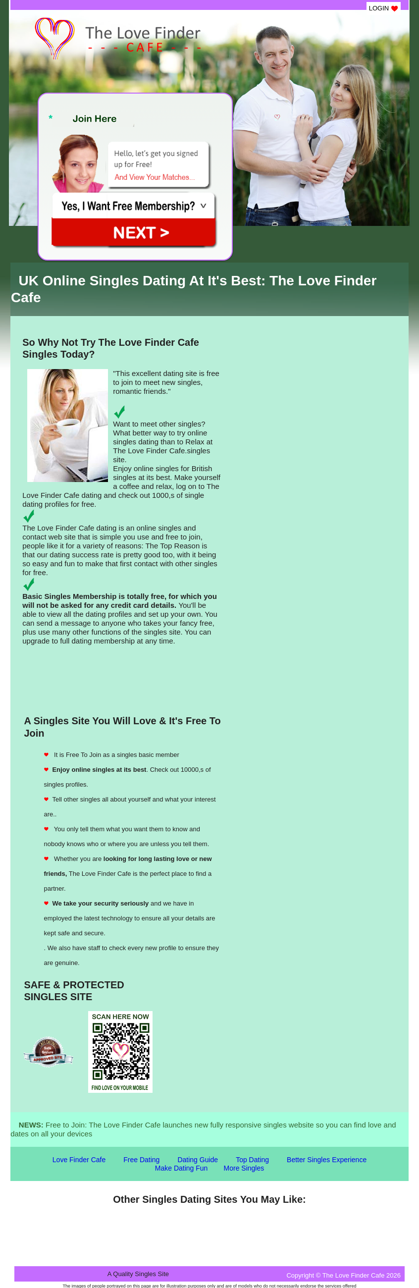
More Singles (244, 1168)
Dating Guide (197, 1160)
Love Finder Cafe (78, 1160)
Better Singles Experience (327, 1160)
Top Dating (252, 1160)
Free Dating (141, 1160)
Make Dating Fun (181, 1168)
